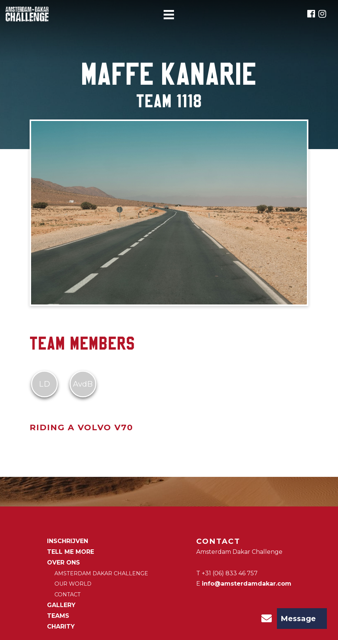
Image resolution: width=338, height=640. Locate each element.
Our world (72, 583)
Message (286, 618)
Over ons (63, 562)
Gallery (61, 605)
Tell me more (70, 551)
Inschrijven (67, 541)
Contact (67, 594)
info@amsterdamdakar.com (246, 583)
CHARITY (61, 626)
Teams (58, 615)
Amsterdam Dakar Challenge (101, 573)
